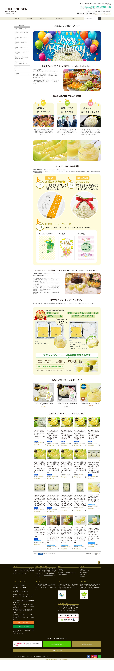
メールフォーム (27, 594)
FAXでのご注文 (108, 3)
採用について (46, 656)
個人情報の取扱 (37, 656)
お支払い (16, 566)
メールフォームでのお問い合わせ (23, 622)
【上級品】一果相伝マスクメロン (21, 43)
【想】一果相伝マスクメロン (21, 28)
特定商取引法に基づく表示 (26, 656)
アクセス (38, 581)
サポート (82, 566)
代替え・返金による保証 (41, 566)
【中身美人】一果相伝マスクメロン (21, 52)
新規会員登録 (61, 569)
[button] (100, 554)
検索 (100, 19)
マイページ (43, 18)
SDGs (59, 581)
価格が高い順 (52, 553)
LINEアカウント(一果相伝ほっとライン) (67, 572)
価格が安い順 (45, 553)
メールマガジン (100, 3)
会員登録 (87, 3)
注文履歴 (29, 18)
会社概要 (17, 656)
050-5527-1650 (21, 587)
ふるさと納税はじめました (64, 603)
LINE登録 (109, 4)
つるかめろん (83, 581)
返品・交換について (84, 574)
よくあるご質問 (59, 18)
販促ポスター (83, 576)
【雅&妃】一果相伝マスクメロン (21, 38)
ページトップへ (99, 562)
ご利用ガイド (93, 3)
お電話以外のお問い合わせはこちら (103, 14)
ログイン (82, 3)
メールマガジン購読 (62, 574)
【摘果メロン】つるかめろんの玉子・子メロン (21, 57)
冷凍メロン (17, 66)
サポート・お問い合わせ (19, 581)
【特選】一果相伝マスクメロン (21, 33)
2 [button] (97, 553)
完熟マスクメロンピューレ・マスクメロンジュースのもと (21, 62)
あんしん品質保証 (48, 575)
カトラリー (17, 70)
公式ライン (16, 596)
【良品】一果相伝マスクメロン (21, 48)
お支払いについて (84, 572)
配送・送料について (84, 570)
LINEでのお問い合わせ (24, 626)
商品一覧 (16, 18)
